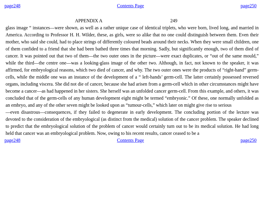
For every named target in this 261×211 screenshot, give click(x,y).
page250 (249, 5)
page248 (12, 5)
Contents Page (130, 5)
